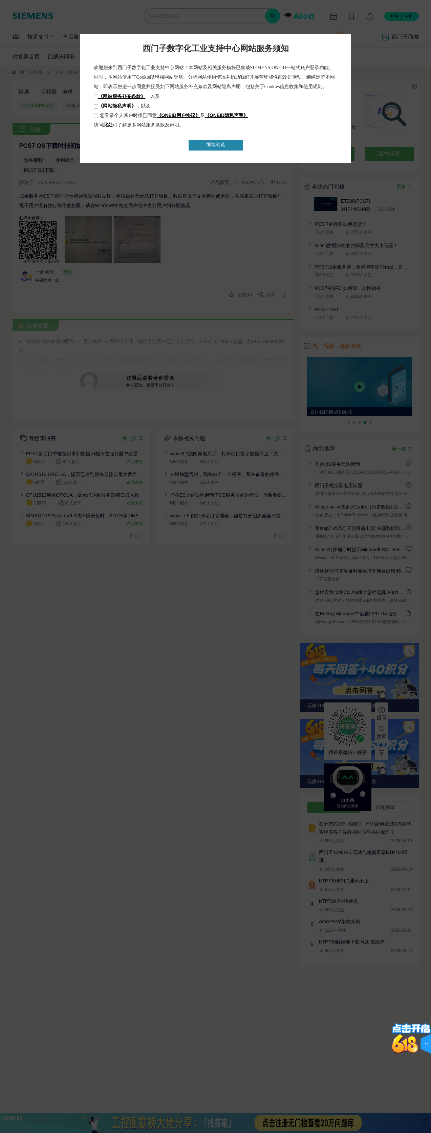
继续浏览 (215, 144)
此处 (108, 124)
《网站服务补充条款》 (122, 96)
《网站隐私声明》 (117, 105)
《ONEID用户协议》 (178, 115)
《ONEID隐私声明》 (226, 115)
